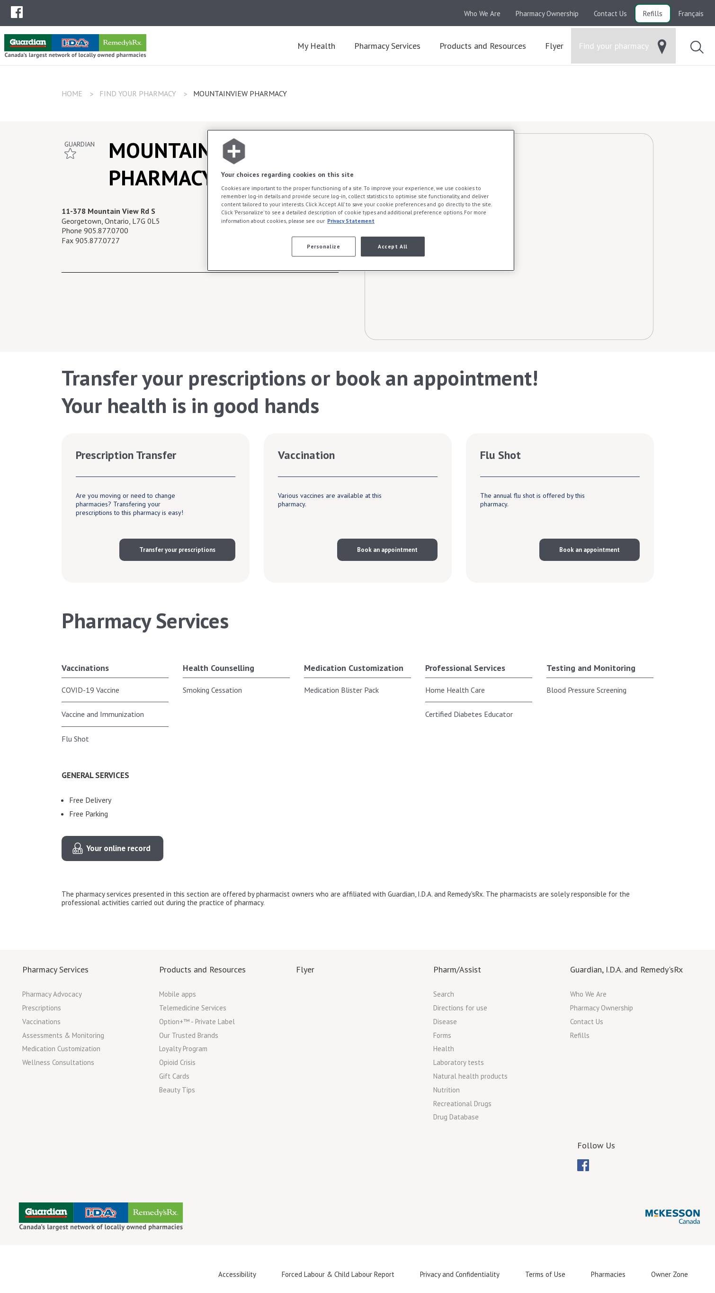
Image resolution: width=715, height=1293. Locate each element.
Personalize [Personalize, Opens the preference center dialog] (323, 246)
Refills (652, 13)
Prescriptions (41, 1007)
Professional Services (465, 667)
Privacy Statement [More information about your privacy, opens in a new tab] (351, 220)
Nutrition (446, 1089)
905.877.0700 (106, 230)
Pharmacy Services (55, 969)
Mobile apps (177, 994)
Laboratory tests (458, 1062)
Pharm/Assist (457, 969)
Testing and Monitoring (590, 667)
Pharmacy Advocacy (52, 994)
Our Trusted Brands (188, 1034)
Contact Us (610, 13)
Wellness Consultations (58, 1062)
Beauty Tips (177, 1089)
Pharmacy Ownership (547, 13)
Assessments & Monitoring (63, 1034)
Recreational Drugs (462, 1103)
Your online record (118, 848)
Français (691, 13)
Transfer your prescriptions (177, 550)
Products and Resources (202, 969)
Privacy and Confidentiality (460, 1273)
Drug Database (456, 1116)
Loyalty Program (183, 1048)
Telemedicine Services (192, 1007)
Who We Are (482, 13)
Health (443, 1048)
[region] (361, 200)
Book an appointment (387, 550)
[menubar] (17, 12)
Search (443, 994)
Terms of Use (545, 1273)
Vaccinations (85, 667)
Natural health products (470, 1076)
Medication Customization (353, 667)
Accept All (393, 246)
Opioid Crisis (177, 1062)
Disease (445, 1021)
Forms (442, 1034)
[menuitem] (17, 12)
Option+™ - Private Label (197, 1021)
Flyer (305, 969)
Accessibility (237, 1273)
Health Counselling (218, 667)
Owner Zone (669, 1273)
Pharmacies (608, 1273)
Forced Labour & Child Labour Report (338, 1273)
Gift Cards (174, 1076)
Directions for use (460, 1007)
